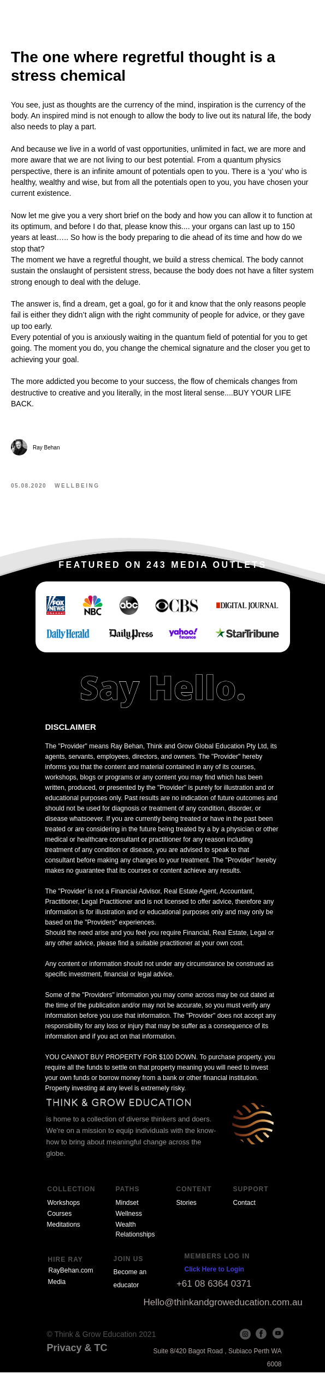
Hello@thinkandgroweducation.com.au (223, 1310)
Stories (186, 1210)
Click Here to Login (214, 1277)
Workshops (64, 1210)
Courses (60, 1221)
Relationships (135, 1242)
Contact (244, 1210)
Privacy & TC (77, 1355)
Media (57, 1289)
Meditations (63, 1232)
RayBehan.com (71, 1278)
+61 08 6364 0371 (214, 1291)
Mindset (127, 1210)
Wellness (129, 1221)
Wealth (126, 1232)
